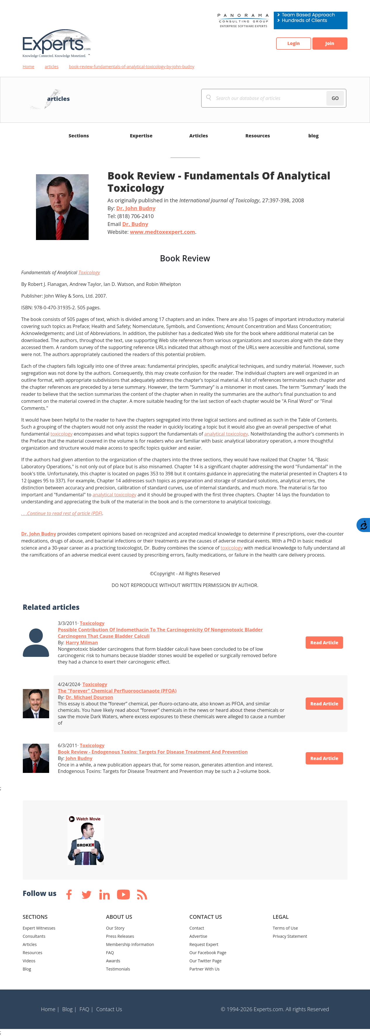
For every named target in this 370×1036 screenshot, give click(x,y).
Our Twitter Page (206, 961)
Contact (197, 928)
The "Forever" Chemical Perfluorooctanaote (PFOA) (117, 691)
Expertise (141, 135)
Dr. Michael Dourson (89, 697)
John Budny (79, 758)
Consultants (34, 936)
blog (313, 135)
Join (328, 43)
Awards (113, 961)
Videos (29, 961)
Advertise (198, 936)
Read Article (322, 642)
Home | (50, 1009)
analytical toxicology (226, 434)
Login (289, 43)
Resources (257, 135)
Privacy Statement (290, 936)
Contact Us (109, 1009)
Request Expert (204, 944)
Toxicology (89, 272)
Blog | (69, 1009)
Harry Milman (82, 642)
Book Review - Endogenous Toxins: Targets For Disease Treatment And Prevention (153, 752)
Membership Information (130, 944)
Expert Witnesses (39, 928)
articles (51, 66)
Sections (79, 135)
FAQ (110, 952)
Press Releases (120, 936)
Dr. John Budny (136, 208)
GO (335, 98)
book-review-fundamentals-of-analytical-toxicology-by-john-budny (132, 66)
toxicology (62, 434)
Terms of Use (285, 928)
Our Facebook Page (208, 952)
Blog (27, 969)
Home (29, 66)
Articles (198, 135)
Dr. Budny (135, 223)
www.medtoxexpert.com (162, 231)
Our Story (115, 928)
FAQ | (87, 1009)
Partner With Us (205, 969)
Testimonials (118, 969)
